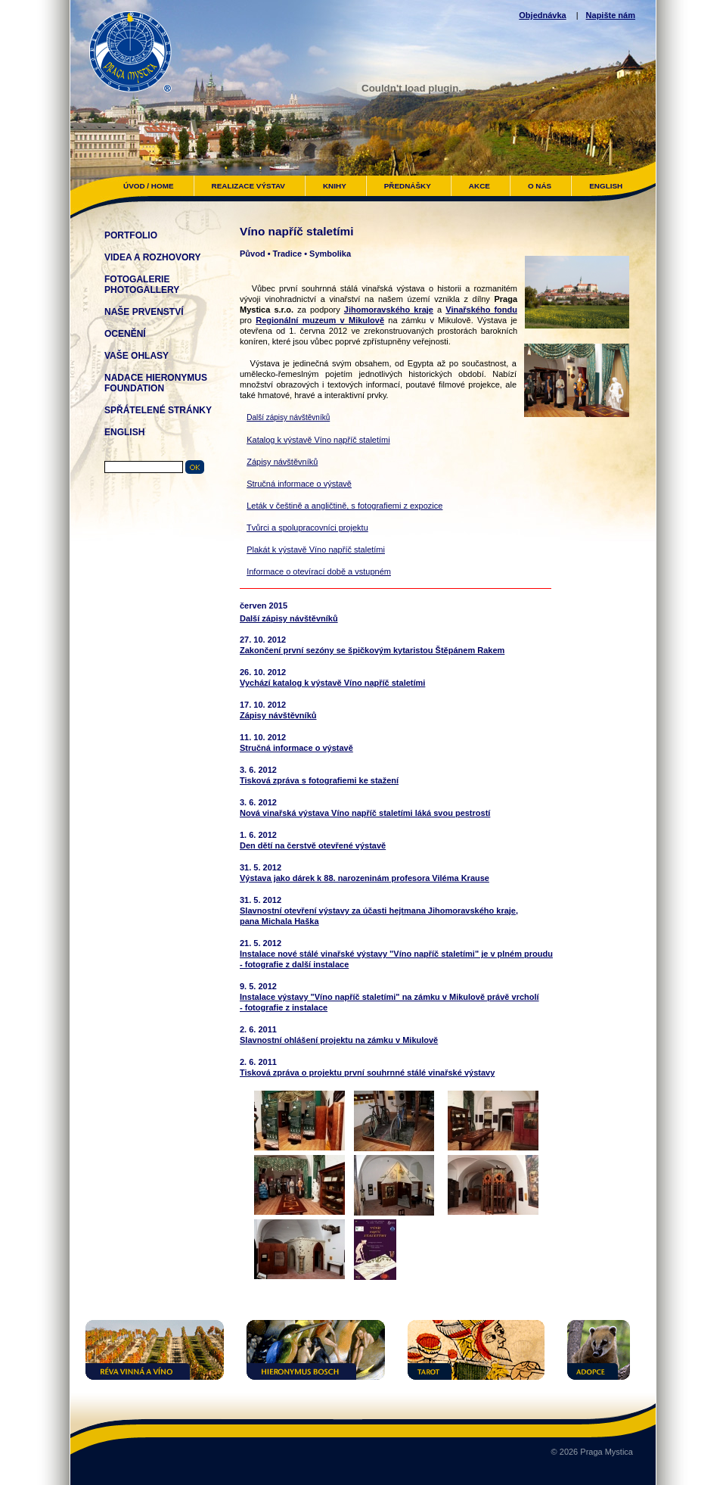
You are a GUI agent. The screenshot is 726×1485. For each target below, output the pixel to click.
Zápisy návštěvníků (282, 461)
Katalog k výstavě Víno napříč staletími (318, 439)
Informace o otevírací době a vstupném (319, 571)
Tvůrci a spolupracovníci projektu (307, 527)
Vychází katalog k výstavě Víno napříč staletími (332, 682)
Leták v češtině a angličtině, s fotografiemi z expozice (344, 505)
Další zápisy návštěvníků (288, 417)
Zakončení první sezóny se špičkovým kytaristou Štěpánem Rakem (372, 650)
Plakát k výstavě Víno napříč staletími (316, 549)
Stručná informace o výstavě (299, 483)
